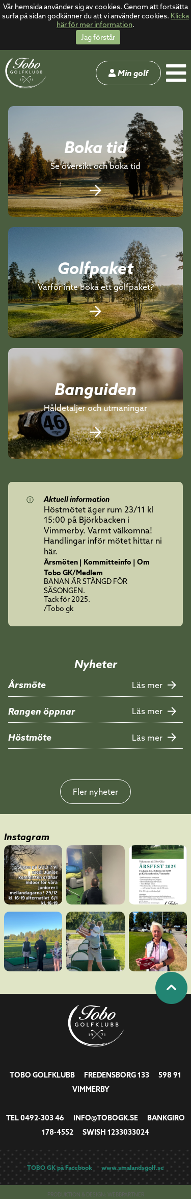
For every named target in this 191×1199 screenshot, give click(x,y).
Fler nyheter (95, 792)
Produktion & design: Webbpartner (95, 1194)
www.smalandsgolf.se (132, 1167)
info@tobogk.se (105, 1117)
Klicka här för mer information (123, 20)
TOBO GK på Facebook (59, 1167)
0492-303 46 (42, 1117)
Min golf (128, 73)
